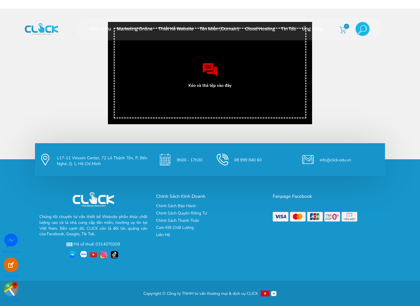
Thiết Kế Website (176, 28)
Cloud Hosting (260, 28)
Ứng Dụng (312, 28)
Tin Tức (288, 28)
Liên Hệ (163, 235)
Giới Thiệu (100, 28)
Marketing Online (135, 28)
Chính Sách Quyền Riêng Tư (181, 213)
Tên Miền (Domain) (219, 28)
